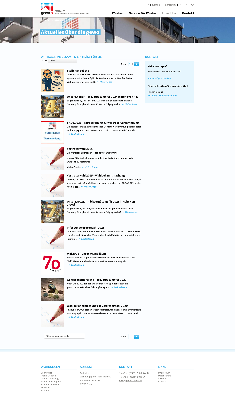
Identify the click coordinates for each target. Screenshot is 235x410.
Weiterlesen (105, 82)
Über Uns (169, 13)
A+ (192, 5)
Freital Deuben (48, 375)
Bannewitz (46, 372)
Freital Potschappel (51, 381)
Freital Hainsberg (50, 378)
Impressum (170, 5)
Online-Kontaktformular (163, 95)
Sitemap (162, 378)
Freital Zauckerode (50, 384)
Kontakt (156, 5)
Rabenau (45, 390)
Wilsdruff (46, 387)
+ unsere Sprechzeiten (159, 78)
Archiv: (44, 60)
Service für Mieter (143, 13)
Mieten (117, 13)
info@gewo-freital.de (130, 380)
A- (181, 5)
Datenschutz (164, 375)
